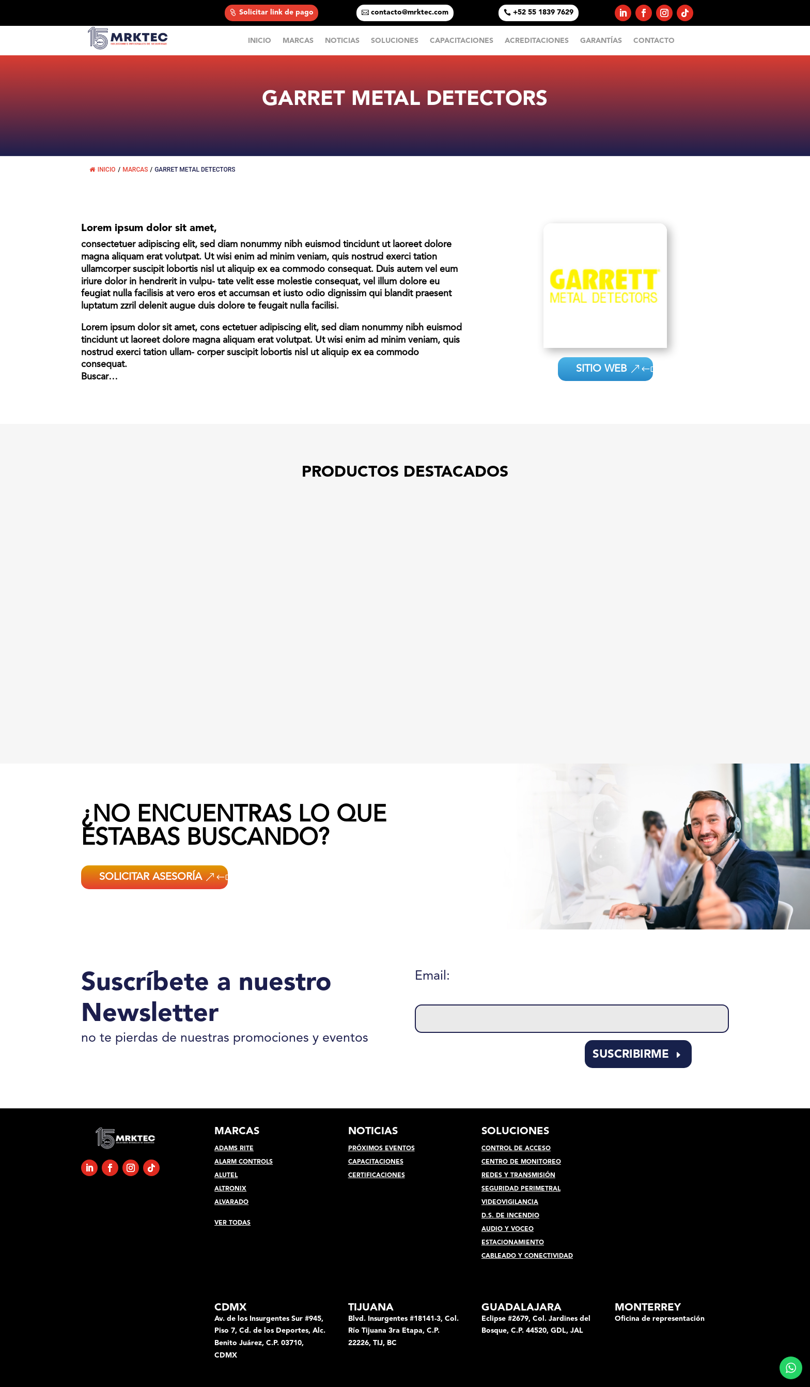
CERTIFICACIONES (376, 1175)
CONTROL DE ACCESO (516, 1149)
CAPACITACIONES (461, 40)
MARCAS (298, 40)
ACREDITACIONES (537, 40)
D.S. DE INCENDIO (510, 1216)
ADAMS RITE (234, 1149)
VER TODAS (232, 1223)
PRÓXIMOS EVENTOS (381, 1149)
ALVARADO (231, 1202)
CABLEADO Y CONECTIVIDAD (527, 1256)
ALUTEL (226, 1175)
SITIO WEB (606, 369)
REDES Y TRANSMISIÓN (518, 1175)
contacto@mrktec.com (409, 12)
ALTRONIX (230, 1189)
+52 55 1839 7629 (543, 12)
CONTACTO (654, 40)
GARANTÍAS (601, 40)
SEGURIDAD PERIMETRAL (520, 1189)
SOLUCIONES (394, 40)
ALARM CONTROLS (243, 1162)
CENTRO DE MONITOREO (521, 1162)
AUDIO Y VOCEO (507, 1229)
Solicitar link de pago (276, 12)
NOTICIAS (342, 40)
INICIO (259, 40)
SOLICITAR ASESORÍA (150, 877)
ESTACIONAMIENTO (512, 1243)
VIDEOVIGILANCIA (509, 1202)
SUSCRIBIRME (631, 1054)
